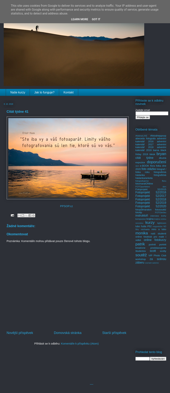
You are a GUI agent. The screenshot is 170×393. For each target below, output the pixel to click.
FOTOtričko (160, 212)
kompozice (141, 219)
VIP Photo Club (157, 255)
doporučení (156, 162)
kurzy (150, 222)
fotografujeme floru (151, 181)
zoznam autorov (152, 263)
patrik (140, 244)
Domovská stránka (67, 333)
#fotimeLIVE (141, 135)
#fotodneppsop (158, 135)
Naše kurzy (17, 92)
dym (137, 166)
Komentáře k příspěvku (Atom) (80, 343)
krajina (150, 218)
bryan (161, 154)
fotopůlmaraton (144, 209)
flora (152, 165)
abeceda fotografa (146, 138)
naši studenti (158, 233)
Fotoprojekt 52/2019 (151, 202)
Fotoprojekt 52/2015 (151, 189)
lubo (138, 226)
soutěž (141, 255)
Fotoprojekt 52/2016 (151, 192)
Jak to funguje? (44, 92)
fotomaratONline (144, 183)
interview (154, 216)
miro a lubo (158, 229)
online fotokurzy (155, 239)
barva (156, 150)
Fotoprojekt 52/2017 (151, 195)
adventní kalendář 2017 (151, 143)
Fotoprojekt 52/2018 (151, 199)
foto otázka (148, 168)
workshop (141, 259)
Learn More (79, 19)
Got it (96, 19)
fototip (139, 212)
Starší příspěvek (114, 333)
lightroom (161, 223)
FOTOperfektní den (151, 186)
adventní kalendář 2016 (151, 140)
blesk (152, 154)
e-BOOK (144, 165)
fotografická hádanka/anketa (151, 176)
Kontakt (69, 92)
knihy (163, 216)
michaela (145, 229)
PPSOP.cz (66, 206)
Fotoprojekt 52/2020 (151, 206)
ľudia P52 (146, 226)
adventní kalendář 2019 (151, 149)
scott (153, 250)
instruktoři (142, 215)
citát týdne (145, 157)
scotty (163, 251)
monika (142, 233)
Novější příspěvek (20, 333)
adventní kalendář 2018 (151, 146)
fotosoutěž (160, 209)
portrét (152, 244)
